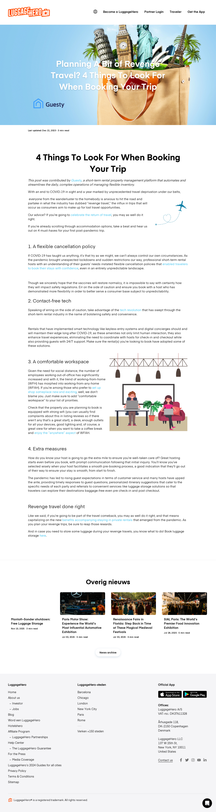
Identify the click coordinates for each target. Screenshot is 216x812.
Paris (80, 714)
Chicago (83, 698)
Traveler (175, 11)
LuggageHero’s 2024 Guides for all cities (34, 765)
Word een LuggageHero (24, 720)
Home (12, 692)
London (82, 703)
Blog (11, 714)
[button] (207, 803)
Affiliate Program (19, 731)
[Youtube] (199, 760)
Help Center (16, 743)
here (43, 535)
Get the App (196, 11)
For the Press (16, 754)
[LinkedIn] (205, 760)
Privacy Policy (17, 771)
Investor (17, 703)
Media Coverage (23, 759)
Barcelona (84, 692)
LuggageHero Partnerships (30, 737)
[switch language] (95, 11)
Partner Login (154, 11)
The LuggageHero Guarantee (31, 748)
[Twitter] (187, 760)
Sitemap (13, 782)
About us (14, 698)
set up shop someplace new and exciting (64, 389)
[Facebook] (181, 760)
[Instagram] (193, 760)
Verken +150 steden (90, 731)
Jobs (15, 709)
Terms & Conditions (21, 776)
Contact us (165, 760)
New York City (87, 709)
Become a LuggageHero (120, 11)
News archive (108, 652)
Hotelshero (15, 726)
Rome (81, 720)
